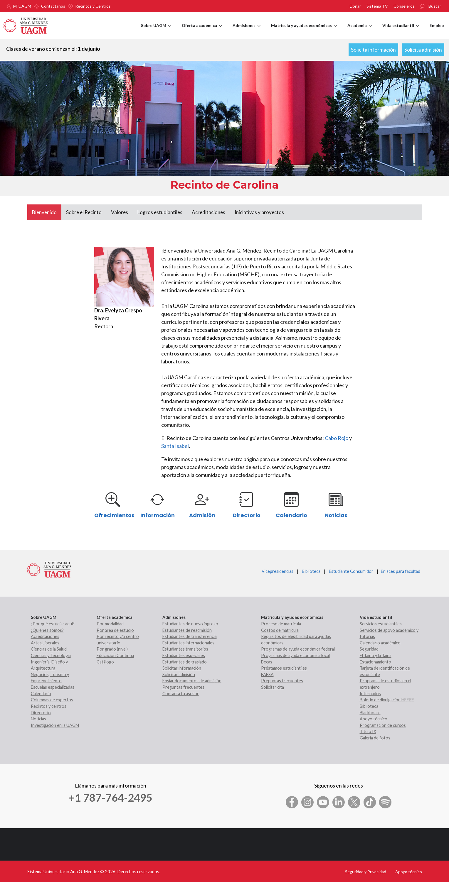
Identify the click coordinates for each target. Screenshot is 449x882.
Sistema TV (377, 6)
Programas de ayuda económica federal (298, 648)
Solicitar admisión (178, 674)
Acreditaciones (208, 212)
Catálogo (105, 661)
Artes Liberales (45, 642)
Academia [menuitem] (359, 31)
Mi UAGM (22, 6)
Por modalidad (110, 623)
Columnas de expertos (52, 699)
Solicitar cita (272, 687)
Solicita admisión (423, 49)
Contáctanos (53, 6)
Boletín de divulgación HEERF (387, 699)
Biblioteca (311, 571)
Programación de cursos (383, 725)
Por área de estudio (115, 630)
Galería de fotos (375, 737)
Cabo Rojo (336, 438)
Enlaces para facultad (399, 571)
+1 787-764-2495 (110, 797)
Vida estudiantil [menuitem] (400, 31)
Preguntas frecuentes (183, 687)
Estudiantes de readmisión (187, 630)
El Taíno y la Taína (375, 655)
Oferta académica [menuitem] (202, 31)
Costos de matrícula (280, 630)
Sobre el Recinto (84, 212)
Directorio (246, 515)
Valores (119, 212)
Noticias (336, 515)
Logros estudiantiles (159, 212)
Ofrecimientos (114, 515)
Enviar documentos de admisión (191, 680)
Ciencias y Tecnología (51, 655)
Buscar (434, 6)
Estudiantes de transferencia (189, 636)
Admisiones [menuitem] (246, 31)
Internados (370, 693)
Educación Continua (115, 655)
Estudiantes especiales (183, 655)
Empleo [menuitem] (437, 25)
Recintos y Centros (93, 6)
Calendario (291, 515)
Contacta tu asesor (180, 693)
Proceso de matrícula (281, 623)
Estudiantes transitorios (185, 648)
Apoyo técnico (373, 718)
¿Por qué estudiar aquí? (53, 623)
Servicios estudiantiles (381, 623)
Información (157, 515)
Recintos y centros (48, 706)
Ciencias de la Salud (49, 648)
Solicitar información (181, 668)
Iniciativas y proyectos (259, 212)
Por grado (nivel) (112, 648)
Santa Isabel (175, 446)
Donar (355, 6)
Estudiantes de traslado (184, 661)
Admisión (202, 515)
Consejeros (404, 6)
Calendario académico (380, 642)
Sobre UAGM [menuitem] (156, 31)
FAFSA (267, 674)
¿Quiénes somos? (47, 630)
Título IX (368, 731)
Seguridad (369, 648)
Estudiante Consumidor (351, 571)
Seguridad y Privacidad (365, 871)
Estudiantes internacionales (188, 642)
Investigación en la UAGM (55, 725)
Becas (266, 661)
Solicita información (373, 49)
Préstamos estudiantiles (284, 668)
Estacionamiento (375, 661)
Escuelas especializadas (52, 687)
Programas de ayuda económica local (295, 655)
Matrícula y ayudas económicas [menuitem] (304, 31)
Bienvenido (44, 212)
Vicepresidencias (277, 571)
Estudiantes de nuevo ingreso (190, 623)
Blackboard (370, 712)
